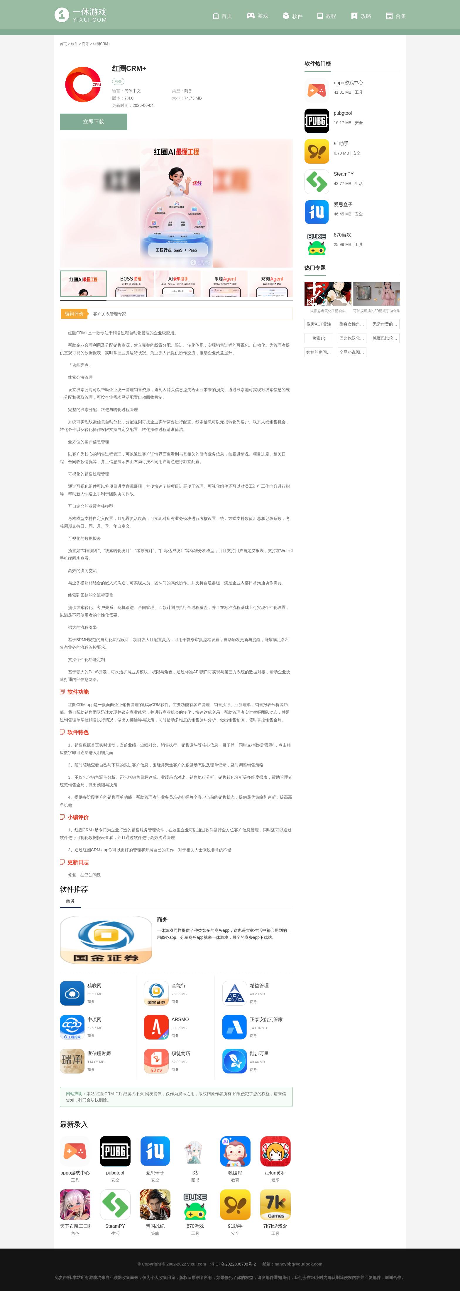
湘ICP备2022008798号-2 (233, 1264)
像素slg (319, 338)
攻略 (361, 16)
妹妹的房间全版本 (319, 352)
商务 (85, 44)
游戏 (257, 16)
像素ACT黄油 (319, 324)
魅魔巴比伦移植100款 (386, 338)
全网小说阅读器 (352, 352)
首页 (222, 16)
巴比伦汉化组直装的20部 (352, 338)
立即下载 (93, 122)
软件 (293, 15)
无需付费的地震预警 (386, 324)
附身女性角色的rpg (352, 324)
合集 (396, 16)
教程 (326, 16)
